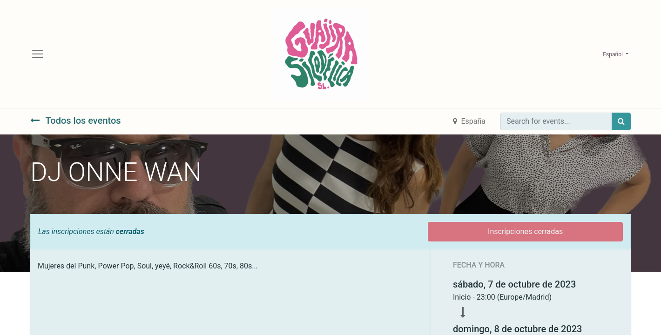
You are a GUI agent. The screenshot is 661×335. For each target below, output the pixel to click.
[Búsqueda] (621, 121)
